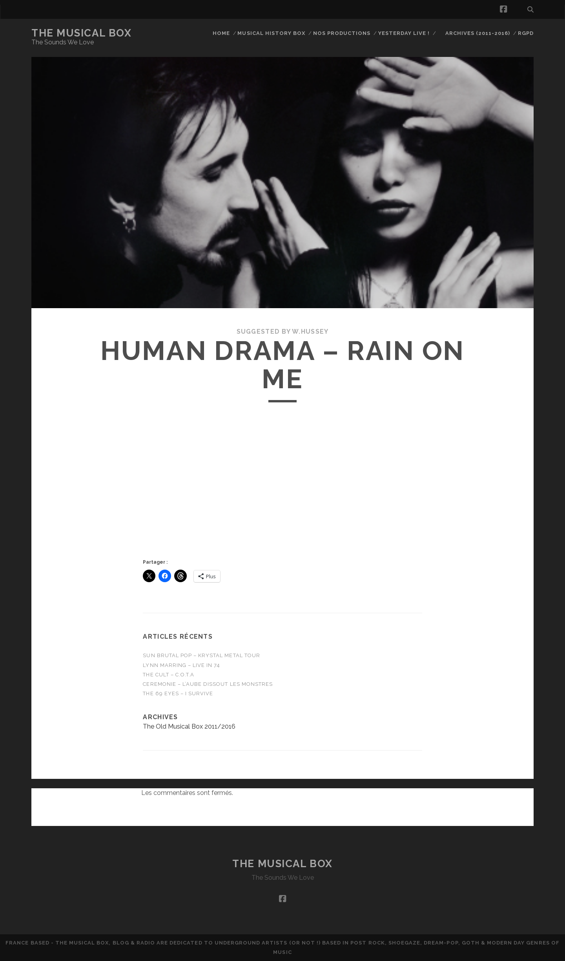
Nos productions (342, 33)
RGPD (526, 33)
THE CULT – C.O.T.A (168, 675)
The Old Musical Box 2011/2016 (189, 726)
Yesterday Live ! (404, 33)
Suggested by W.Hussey (283, 331)
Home (221, 33)
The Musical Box (81, 33)
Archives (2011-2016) (477, 33)
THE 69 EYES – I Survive (178, 693)
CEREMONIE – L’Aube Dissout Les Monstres (208, 684)
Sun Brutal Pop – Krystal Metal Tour (201, 655)
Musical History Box (271, 33)
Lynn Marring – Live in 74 (181, 665)
